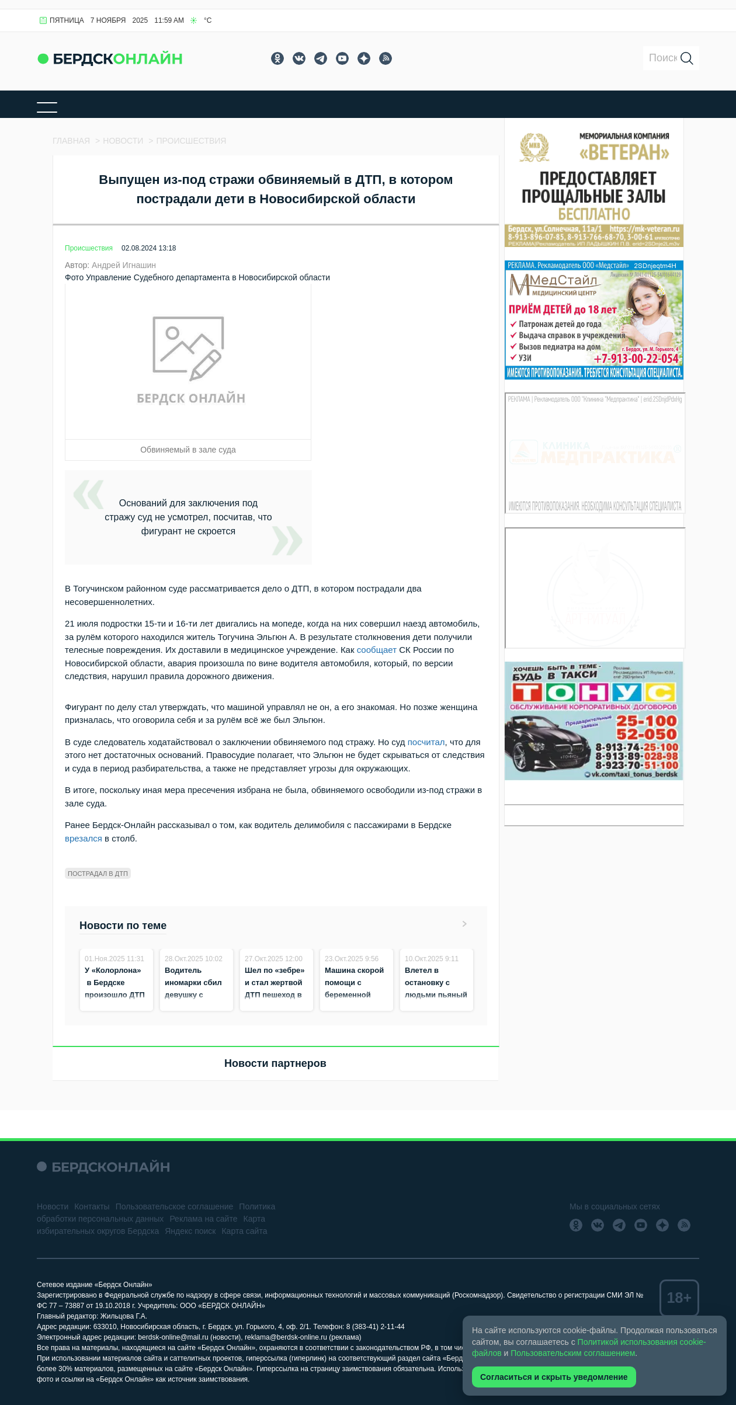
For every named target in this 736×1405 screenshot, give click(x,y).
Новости (52, 1206)
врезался (83, 838)
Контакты (91, 1206)
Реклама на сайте (203, 1218)
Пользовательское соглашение (175, 1206)
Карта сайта (244, 1231)
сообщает (377, 650)
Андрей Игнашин (124, 265)
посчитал (426, 742)
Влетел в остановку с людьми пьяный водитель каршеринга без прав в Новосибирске (436, 1007)
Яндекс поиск (190, 1231)
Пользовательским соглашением (573, 1353)
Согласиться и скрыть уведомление (554, 1377)
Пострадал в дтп (98, 873)
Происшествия (89, 248)
